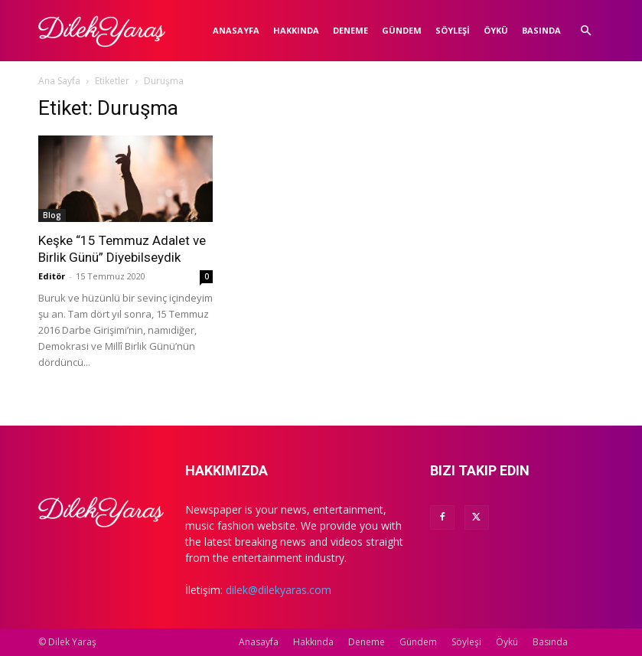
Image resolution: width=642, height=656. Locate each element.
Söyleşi (452, 30)
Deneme (350, 30)
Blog (52, 215)
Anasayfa (236, 30)
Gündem (402, 30)
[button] (586, 31)
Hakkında (296, 30)
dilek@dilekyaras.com (278, 590)
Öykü (496, 30)
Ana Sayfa (59, 80)
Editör (51, 276)
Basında (541, 30)
